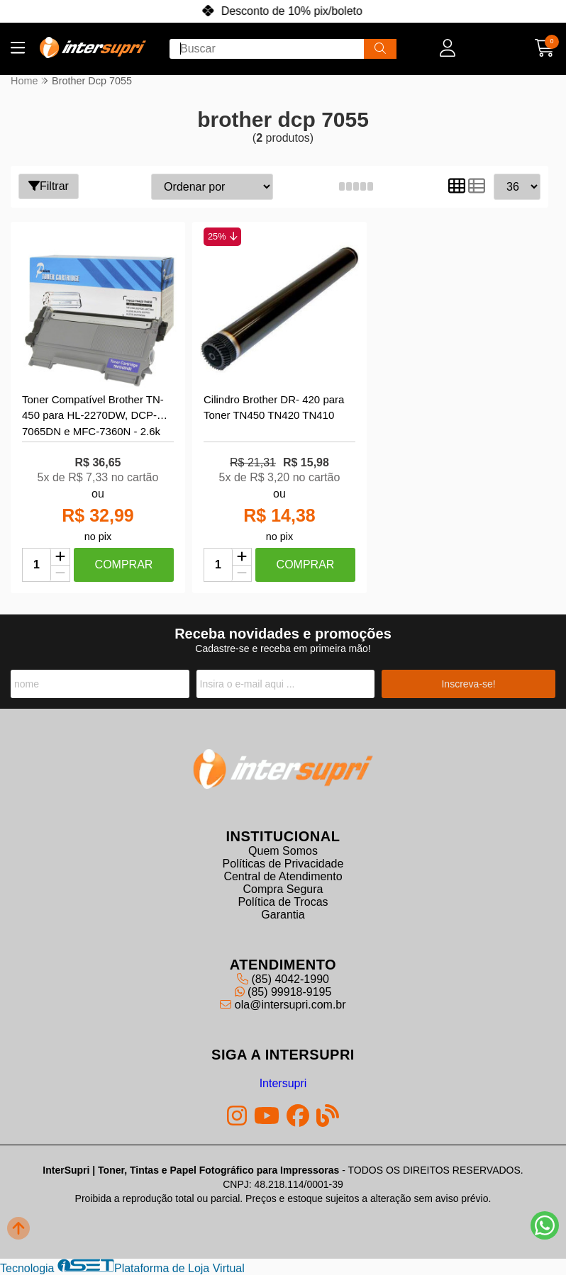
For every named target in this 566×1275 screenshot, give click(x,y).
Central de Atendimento (282, 876)
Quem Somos (283, 851)
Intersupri (283, 1083)
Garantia (282, 915)
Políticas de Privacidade (283, 864)
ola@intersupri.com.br (282, 1005)
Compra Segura (283, 889)
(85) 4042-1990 (283, 979)
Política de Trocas (283, 902)
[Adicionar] (60, 557)
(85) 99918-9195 (283, 992)
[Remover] (60, 574)
